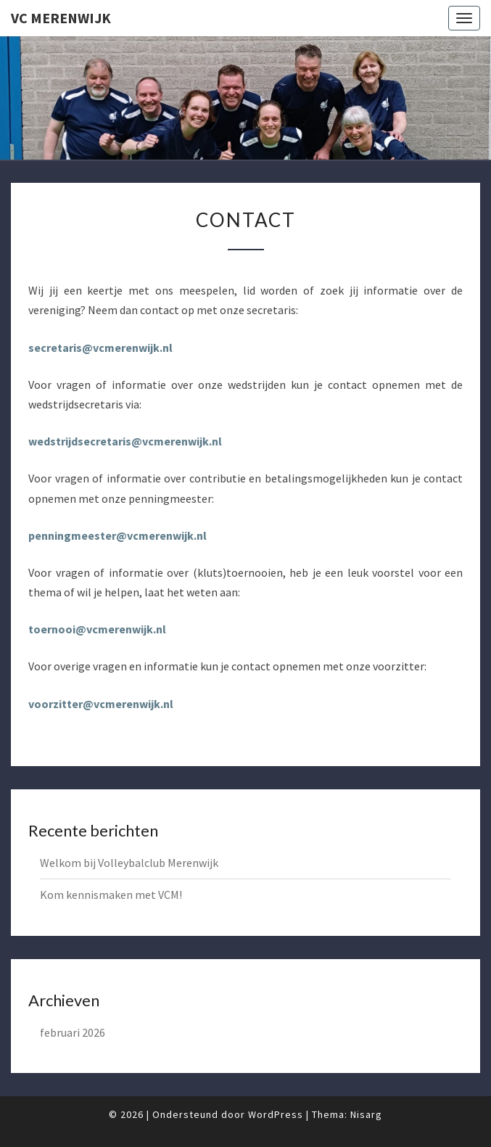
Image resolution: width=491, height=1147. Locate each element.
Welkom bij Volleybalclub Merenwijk (129, 862)
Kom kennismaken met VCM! (111, 894)
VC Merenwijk (61, 18)
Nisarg (366, 1114)
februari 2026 (72, 1032)
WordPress (275, 1114)
